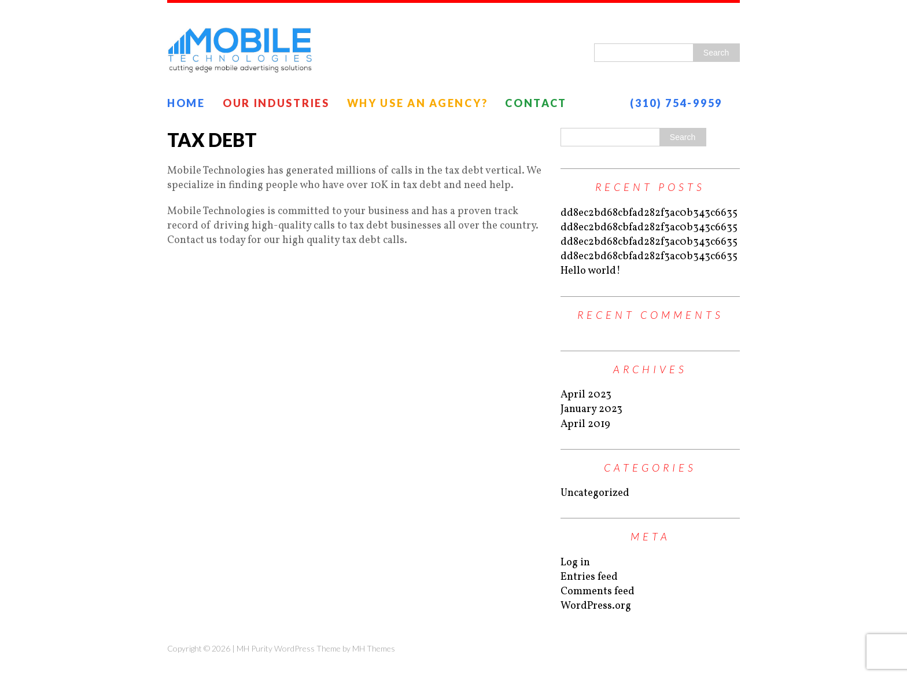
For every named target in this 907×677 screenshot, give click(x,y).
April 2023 (586, 395)
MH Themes (373, 648)
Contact (536, 103)
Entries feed (589, 577)
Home (186, 103)
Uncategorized (595, 493)
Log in (575, 562)
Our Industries (276, 103)
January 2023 (591, 409)
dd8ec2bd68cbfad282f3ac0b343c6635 (649, 213)
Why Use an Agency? (417, 103)
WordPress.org (596, 606)
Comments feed (598, 591)
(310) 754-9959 (676, 103)
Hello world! (591, 271)
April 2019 (585, 424)
